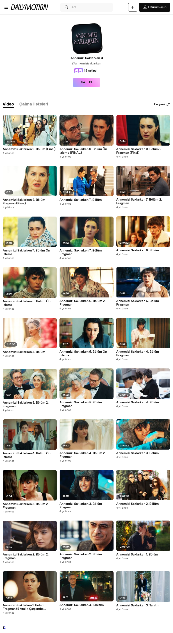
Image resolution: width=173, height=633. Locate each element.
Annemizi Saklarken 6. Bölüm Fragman (137, 302)
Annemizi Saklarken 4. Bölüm (137, 402)
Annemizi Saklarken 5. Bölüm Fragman (80, 404)
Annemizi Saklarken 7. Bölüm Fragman (80, 252)
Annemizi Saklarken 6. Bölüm (137, 250)
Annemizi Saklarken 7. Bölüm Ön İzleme (26, 252)
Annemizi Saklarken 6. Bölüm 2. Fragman (82, 302)
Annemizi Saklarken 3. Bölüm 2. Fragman (26, 506)
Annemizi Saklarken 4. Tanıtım (81, 605)
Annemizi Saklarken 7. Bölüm (80, 200)
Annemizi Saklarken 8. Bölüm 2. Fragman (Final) (139, 151)
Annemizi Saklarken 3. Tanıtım (138, 605)
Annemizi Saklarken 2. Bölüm (137, 504)
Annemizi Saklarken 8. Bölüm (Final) (29, 149)
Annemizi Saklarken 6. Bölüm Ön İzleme (26, 303)
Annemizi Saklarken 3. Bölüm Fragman (80, 505)
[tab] (8, 104)
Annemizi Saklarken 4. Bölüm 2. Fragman (82, 455)
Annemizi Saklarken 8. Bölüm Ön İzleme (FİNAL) (83, 151)
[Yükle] (132, 7)
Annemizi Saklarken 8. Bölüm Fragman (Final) (24, 201)
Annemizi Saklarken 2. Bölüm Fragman (80, 556)
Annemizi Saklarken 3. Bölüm (137, 453)
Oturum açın (154, 7)
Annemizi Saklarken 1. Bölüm (137, 554)
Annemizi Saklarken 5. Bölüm (24, 352)
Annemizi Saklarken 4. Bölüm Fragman (137, 353)
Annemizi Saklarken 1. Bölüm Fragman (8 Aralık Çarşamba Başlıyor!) (24, 607)
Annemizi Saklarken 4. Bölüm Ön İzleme (26, 455)
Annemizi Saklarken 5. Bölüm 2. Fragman (26, 404)
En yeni (162, 104)
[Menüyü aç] (6, 7)
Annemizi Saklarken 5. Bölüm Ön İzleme (83, 353)
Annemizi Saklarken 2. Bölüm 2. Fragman (26, 556)
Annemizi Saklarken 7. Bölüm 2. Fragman (139, 201)
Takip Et (86, 82)
